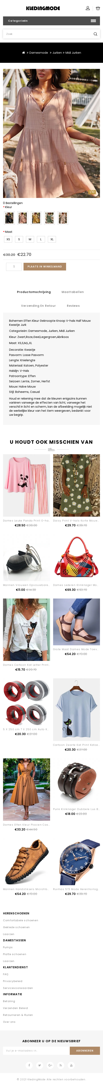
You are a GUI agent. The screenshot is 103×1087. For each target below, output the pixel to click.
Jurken (57, 53)
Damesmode (38, 53)
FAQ (6, 974)
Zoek (95, 33)
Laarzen (8, 934)
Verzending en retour (38, 306)
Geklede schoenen (16, 927)
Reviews (73, 306)
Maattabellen (73, 292)
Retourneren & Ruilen (18, 1015)
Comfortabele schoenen (20, 920)
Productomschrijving (34, 292)
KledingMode (37, 1079)
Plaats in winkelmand (45, 266)
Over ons (9, 1022)
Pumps (8, 947)
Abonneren (84, 1050)
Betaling (9, 1001)
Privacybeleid (13, 981)
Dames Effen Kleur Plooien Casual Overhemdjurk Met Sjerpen (48, 824)
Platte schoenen (14, 954)
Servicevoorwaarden (18, 988)
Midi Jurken (73, 53)
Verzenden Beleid (15, 1008)
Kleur (8, 207)
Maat (8, 232)
